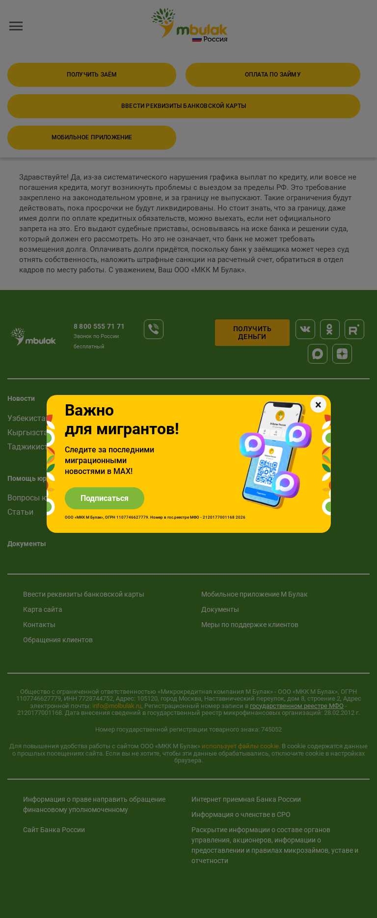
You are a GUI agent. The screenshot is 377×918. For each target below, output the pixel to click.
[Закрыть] (318, 404)
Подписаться (105, 498)
